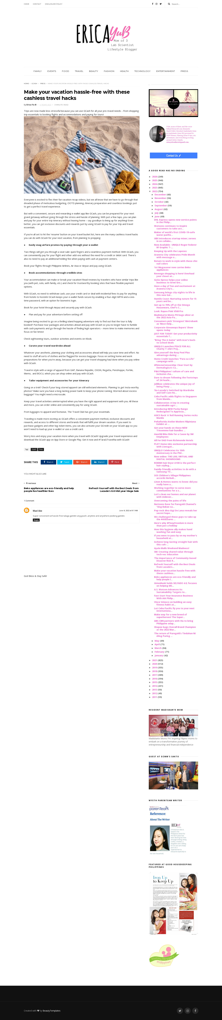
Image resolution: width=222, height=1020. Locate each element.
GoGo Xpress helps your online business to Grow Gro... (171, 281)
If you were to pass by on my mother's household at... (175, 537)
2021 (155, 660)
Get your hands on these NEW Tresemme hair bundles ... (170, 429)
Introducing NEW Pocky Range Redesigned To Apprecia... (171, 410)
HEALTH (124, 71)
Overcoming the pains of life (170, 500)
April (157, 644)
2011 (155, 697)
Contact (37, 4)
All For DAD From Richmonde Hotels (173, 440)
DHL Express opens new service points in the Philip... (175, 221)
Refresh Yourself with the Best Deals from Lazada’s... (174, 565)
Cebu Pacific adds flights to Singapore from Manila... (175, 397)
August (159, 209)
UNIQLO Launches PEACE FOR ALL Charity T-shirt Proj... (172, 347)
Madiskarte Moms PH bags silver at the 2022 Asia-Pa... (174, 316)
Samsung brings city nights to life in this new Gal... (174, 293)
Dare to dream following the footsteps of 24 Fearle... (176, 379)
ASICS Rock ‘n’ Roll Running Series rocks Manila (176, 416)
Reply (36, 520)
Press (42, 84)
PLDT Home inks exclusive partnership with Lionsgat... (175, 445)
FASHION (109, 71)
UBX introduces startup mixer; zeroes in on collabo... (175, 240)
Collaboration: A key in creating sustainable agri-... (171, 404)
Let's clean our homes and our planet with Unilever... (175, 495)
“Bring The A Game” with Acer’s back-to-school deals (175, 341)
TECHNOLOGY (142, 71)
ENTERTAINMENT (165, 71)
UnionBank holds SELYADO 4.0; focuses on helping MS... (175, 584)
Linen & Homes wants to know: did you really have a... (175, 483)
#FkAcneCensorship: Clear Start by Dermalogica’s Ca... (173, 366)
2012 (155, 693)
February (160, 651)
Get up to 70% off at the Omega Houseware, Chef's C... (172, 306)
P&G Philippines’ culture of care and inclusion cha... (174, 372)
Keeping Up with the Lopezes (170, 251)
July (157, 212)
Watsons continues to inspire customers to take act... (170, 227)
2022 (155, 191)
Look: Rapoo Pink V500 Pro (168, 311)
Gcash (34, 84)
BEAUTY (93, 71)
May (157, 640)
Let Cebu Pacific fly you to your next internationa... (174, 609)
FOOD (65, 71)
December (161, 194)
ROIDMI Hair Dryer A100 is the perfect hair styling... (175, 464)
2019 (155, 667)
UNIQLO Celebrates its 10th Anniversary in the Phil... (169, 451)
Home (26, 4)
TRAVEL (79, 71)
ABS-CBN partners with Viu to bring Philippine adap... (173, 622)
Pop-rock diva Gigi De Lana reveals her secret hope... (175, 512)
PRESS (184, 71)
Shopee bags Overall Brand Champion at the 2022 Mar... (175, 628)
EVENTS (51, 71)
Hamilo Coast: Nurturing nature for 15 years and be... (175, 300)
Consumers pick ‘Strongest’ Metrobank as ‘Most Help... (176, 322)
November (161, 198)
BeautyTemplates (51, 1010)
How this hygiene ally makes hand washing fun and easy (173, 530)
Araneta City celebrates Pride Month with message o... (174, 256)
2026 (155, 176)
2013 (155, 689)
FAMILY (38, 71)
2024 (155, 184)
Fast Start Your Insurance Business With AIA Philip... (173, 597)
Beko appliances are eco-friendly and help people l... (175, 578)
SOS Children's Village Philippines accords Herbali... (172, 476)
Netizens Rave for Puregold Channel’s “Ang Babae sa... (175, 505)
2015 (155, 682)
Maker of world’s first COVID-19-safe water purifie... (174, 233)
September (161, 205)
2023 (155, 187)
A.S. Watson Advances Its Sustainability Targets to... (170, 591)
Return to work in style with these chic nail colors (175, 262)
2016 (155, 678)
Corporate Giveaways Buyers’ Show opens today (173, 329)
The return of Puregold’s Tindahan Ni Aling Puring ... (175, 634)
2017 (155, 674)
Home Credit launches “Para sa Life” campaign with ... (174, 360)
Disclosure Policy (53, 4)
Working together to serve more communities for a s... (172, 489)
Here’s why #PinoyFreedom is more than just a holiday (173, 524)
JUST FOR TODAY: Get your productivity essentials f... (175, 335)
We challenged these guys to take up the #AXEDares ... (175, 518)
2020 (155, 663)
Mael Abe (37, 511)
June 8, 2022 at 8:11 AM (128, 511)
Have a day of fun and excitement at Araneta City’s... (174, 287)
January (159, 655)
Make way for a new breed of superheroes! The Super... (170, 616)
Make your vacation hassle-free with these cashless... (174, 572)
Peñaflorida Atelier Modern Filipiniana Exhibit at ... (175, 423)
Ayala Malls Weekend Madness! (171, 548)
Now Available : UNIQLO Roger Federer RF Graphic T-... (175, 246)
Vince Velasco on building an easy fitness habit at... (173, 603)
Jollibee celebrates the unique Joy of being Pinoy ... (174, 385)
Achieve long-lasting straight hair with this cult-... (176, 543)
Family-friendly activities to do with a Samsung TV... (175, 470)
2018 (155, 671)
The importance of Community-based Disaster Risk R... (175, 559)
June (157, 216)
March (158, 648)
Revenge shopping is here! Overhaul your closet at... (174, 275)
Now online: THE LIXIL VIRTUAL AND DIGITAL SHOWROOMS (173, 458)
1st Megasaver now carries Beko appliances (172, 268)
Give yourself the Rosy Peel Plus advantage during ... (172, 354)
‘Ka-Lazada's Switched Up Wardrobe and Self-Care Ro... (174, 391)
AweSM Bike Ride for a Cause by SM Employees (173, 435)
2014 (155, 685)
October (159, 201)
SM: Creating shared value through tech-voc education (173, 553)
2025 (155, 180)
